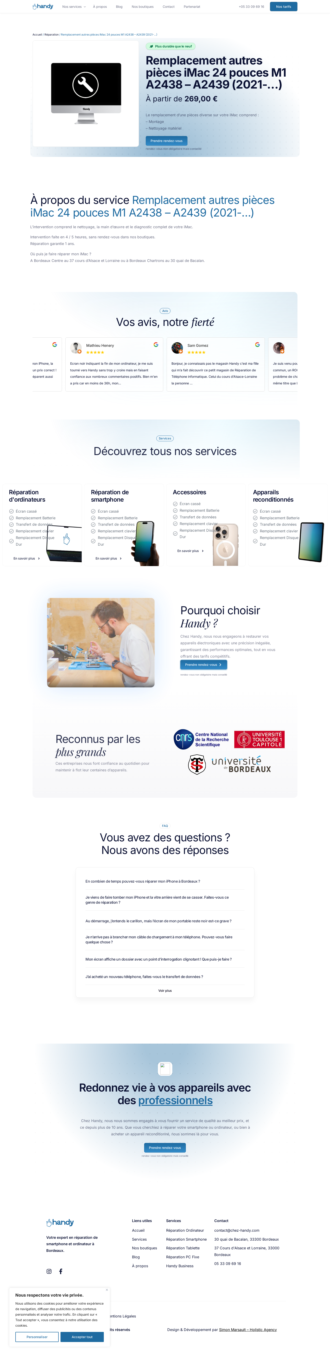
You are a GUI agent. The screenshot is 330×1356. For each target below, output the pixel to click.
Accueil (37, 34)
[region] (59, 1317)
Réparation (51, 34)
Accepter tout (82, 1337)
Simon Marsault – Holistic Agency (248, 1329)
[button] (165, 990)
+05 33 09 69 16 (251, 6)
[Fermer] (107, 1290)
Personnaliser (37, 1337)
